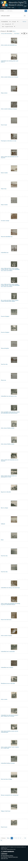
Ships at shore (4, 93)
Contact (8, 7)
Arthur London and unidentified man (9, 45)
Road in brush (4, 827)
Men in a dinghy (4, 507)
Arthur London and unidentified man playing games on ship (9, 476)
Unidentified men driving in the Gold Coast (10, 587)
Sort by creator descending (6, 33)
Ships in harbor (4, 204)
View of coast (4, 124)
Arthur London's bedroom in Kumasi (9, 108)
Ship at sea (3, 380)
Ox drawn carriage (5, 220)
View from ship (4, 364)
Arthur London (4, 699)
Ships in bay (3, 188)
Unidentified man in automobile (8, 651)
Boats (2, 539)
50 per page (17, 33)
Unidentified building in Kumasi (8, 763)
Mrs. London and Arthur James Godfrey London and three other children (9, 301)
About (25, 1)
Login (13, 7)
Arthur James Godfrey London (7, 428)
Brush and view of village (6, 779)
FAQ (26, 3)
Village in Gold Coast (5, 811)
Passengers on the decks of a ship (8, 140)
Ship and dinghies (5, 348)
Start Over (24, 21)
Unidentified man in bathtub (7, 667)
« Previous (3, 838)
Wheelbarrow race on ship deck (8, 683)
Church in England (5, 316)
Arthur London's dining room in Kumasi (9, 77)
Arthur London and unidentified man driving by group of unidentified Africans (10, 604)
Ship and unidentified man (6, 236)
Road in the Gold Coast (6, 619)
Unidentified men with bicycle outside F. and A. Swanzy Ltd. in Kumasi (9, 716)
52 (25, 838)
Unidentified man (4, 252)
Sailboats (3, 523)
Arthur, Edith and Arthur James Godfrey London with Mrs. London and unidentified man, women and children (10, 269)
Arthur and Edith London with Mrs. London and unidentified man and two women (10, 412)
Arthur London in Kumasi (6, 635)
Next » (14, 31)
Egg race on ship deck (6, 491)
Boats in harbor (4, 172)
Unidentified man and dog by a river (9, 396)
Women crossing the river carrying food (9, 795)
